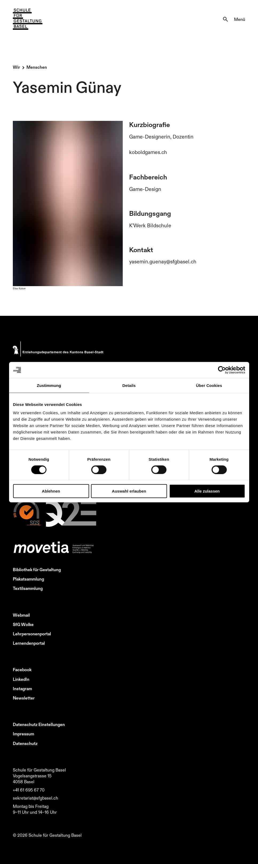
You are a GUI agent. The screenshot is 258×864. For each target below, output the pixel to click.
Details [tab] (129, 385)
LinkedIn (21, 679)
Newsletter (24, 698)
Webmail (21, 615)
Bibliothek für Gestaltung (37, 569)
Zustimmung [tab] (49, 385)
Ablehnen (51, 491)
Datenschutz (25, 743)
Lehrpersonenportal (32, 634)
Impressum (23, 734)
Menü (239, 19)
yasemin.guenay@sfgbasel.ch (162, 261)
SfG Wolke (23, 624)
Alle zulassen (207, 491)
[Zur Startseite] (27, 19)
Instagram (22, 688)
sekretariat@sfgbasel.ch (35, 798)
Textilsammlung (28, 588)
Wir (16, 67)
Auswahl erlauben (129, 491)
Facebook (22, 669)
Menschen (36, 67)
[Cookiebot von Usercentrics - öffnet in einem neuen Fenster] (222, 370)
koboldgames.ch (148, 152)
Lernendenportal (29, 643)
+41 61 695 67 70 (29, 790)
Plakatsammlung (28, 579)
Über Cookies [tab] (209, 385)
